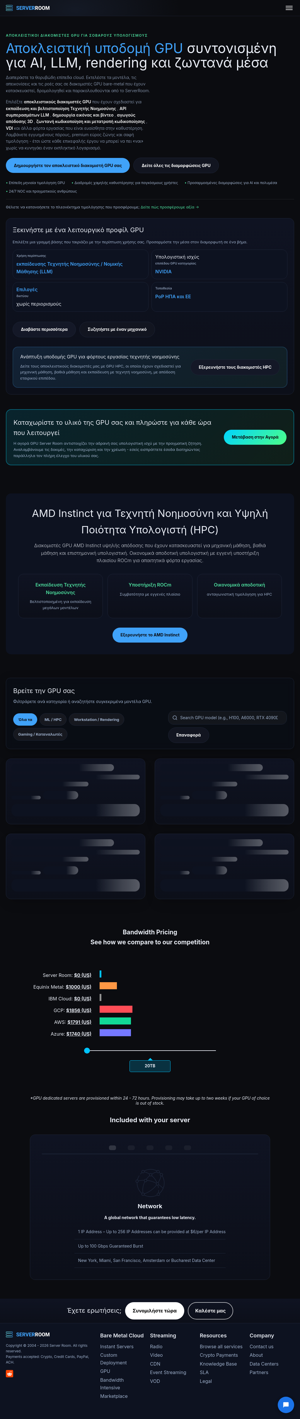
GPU (105, 1371)
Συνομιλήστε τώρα (155, 1311)
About (256, 1355)
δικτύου (22, 296)
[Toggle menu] (289, 8)
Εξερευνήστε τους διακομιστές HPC (235, 367)
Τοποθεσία (163, 288)
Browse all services (221, 1346)
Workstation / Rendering (96, 719)
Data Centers (264, 1364)
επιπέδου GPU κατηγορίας (175, 263)
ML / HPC (53, 719)
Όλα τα (25, 719)
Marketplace (114, 1396)
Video (156, 1355)
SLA (204, 1372)
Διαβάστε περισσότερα (44, 329)
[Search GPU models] (227, 717)
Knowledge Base (218, 1364)
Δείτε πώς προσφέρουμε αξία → (170, 207)
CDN (155, 1364)
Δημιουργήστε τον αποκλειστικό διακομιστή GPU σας (68, 165)
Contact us (262, 1346)
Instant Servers (117, 1346)
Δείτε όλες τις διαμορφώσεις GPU (176, 165)
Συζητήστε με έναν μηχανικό (117, 329)
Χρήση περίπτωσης (31, 256)
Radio (156, 1346)
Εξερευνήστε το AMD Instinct (150, 634)
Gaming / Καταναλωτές (40, 734)
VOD (155, 1381)
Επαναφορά (188, 734)
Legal (206, 1381)
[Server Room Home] (28, 8)
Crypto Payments (219, 1355)
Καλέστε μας (210, 1311)
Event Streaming (168, 1372)
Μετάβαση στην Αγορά (255, 436)
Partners (259, 1372)
